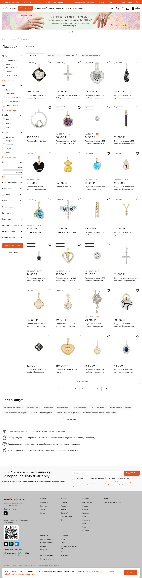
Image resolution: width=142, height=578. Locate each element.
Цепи (84, 516)
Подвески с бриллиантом (13, 407)
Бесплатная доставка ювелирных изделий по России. (24, 2)
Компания (69, 8)
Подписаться (132, 473)
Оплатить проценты (47, 539)
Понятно (130, 572)
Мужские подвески (99, 407)
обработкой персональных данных (19, 574)
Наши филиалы (10, 509)
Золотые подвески (63, 407)
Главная (4, 39)
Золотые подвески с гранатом (68, 412)
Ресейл (45, 8)
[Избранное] (50, 61)
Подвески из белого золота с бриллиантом (99, 412)
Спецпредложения (47, 559)
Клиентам (60, 8)
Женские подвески (81, 407)
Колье (84, 523)
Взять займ (44, 502)
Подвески (86, 520)
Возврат (43, 546)
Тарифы (42, 509)
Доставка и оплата (46, 543)
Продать (64, 506)
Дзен (6, 513)
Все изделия (87, 502)
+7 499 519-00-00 (10, 505)
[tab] (69, 32)
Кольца (85, 506)
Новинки (85, 530)
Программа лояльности (44, 551)
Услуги (52, 8)
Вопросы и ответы (46, 555)
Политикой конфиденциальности (102, 571)
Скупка (42, 513)
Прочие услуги (66, 516)
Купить (63, 509)
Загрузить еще (83, 381)
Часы (84, 527)
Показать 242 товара (12, 245)
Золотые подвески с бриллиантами (39, 407)
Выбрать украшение (55, 2)
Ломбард (37, 8)
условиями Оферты (79, 486)
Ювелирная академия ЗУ (69, 547)
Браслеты (85, 513)
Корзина (127, 8)
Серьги (85, 509)
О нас (63, 520)
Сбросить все (13, 252)
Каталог (28, 8)
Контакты (64, 555)
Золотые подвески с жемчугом (15, 412)
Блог (62, 543)
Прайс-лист (44, 506)
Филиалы (79, 8)
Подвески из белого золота (120, 407)
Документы (65, 552)
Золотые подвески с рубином (42, 412)
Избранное (123, 8)
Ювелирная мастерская (112, 502)
